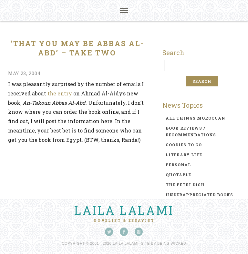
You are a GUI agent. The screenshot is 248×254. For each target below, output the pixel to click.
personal (178, 164)
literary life (184, 154)
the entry (59, 93)
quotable (178, 174)
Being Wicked (171, 243)
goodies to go (184, 144)
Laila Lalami (124, 210)
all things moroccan (195, 118)
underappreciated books (199, 194)
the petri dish (185, 184)
